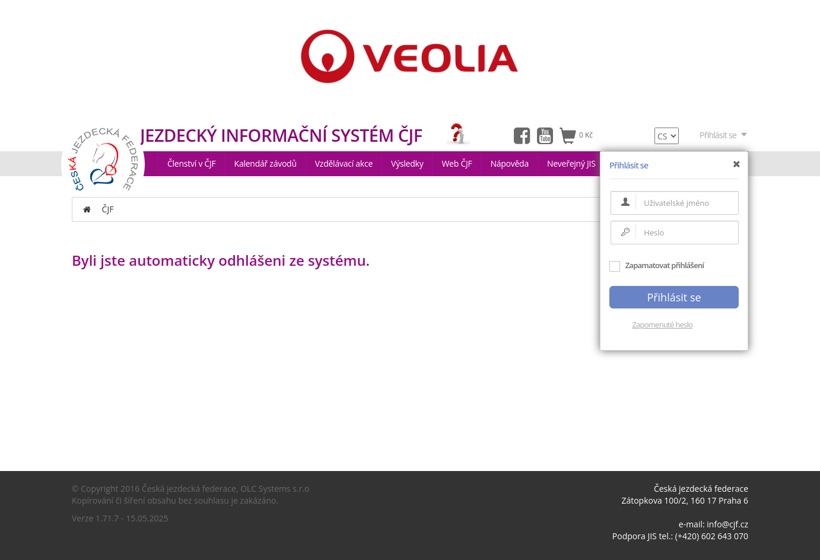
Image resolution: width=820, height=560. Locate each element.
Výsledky (407, 163)
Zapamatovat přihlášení (656, 265)
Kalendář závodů (265, 163)
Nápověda (509, 163)
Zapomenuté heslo (662, 324)
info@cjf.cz (727, 524)
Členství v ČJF (191, 163)
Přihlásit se (724, 135)
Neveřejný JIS (571, 163)
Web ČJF (456, 163)
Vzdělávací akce (344, 163)
